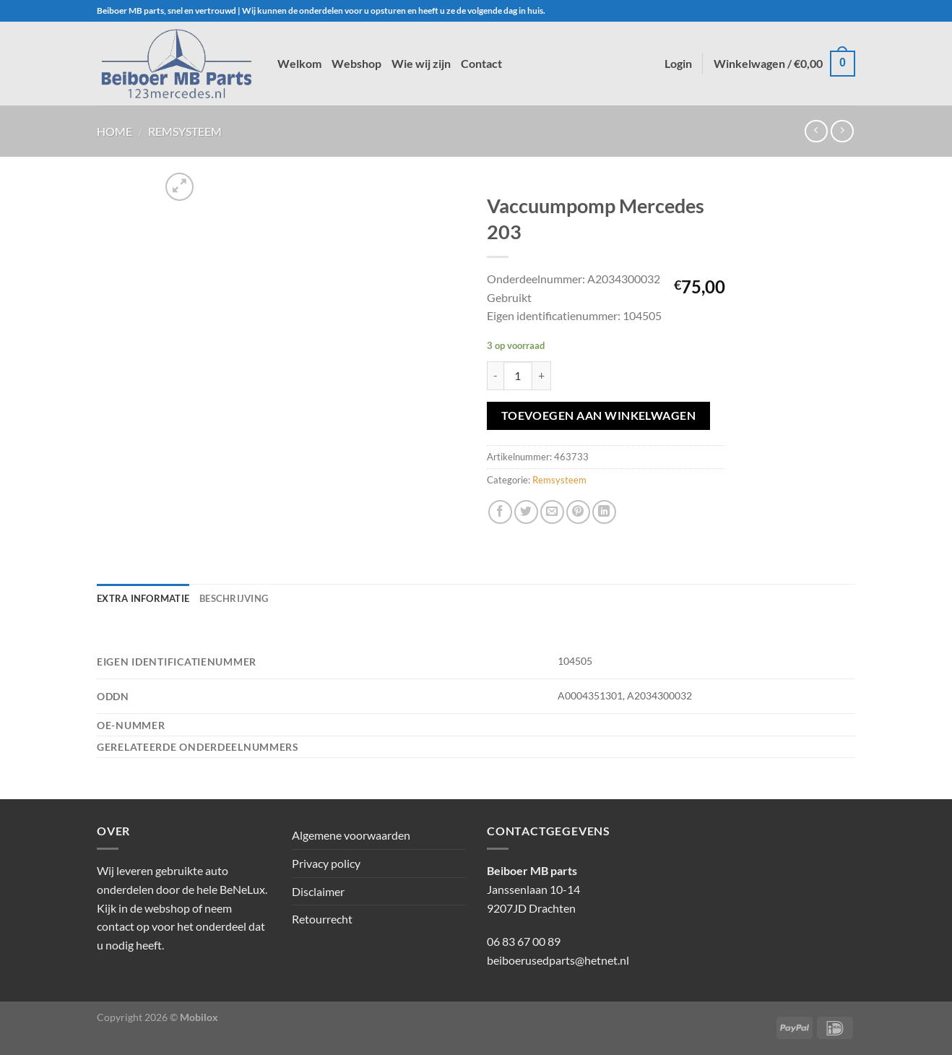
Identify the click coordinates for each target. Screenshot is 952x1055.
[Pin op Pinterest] (578, 512)
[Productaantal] (517, 375)
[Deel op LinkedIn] (604, 512)
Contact (481, 63)
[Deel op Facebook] (500, 512)
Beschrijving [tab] (233, 598)
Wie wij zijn (421, 63)
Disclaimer (318, 891)
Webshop (356, 63)
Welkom (299, 63)
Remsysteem (185, 131)
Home (114, 131)
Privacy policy (326, 863)
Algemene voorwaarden (351, 835)
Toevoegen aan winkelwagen (598, 415)
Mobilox (199, 1017)
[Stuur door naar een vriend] (552, 512)
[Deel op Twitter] (526, 512)
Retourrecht (322, 919)
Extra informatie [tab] (143, 598)
